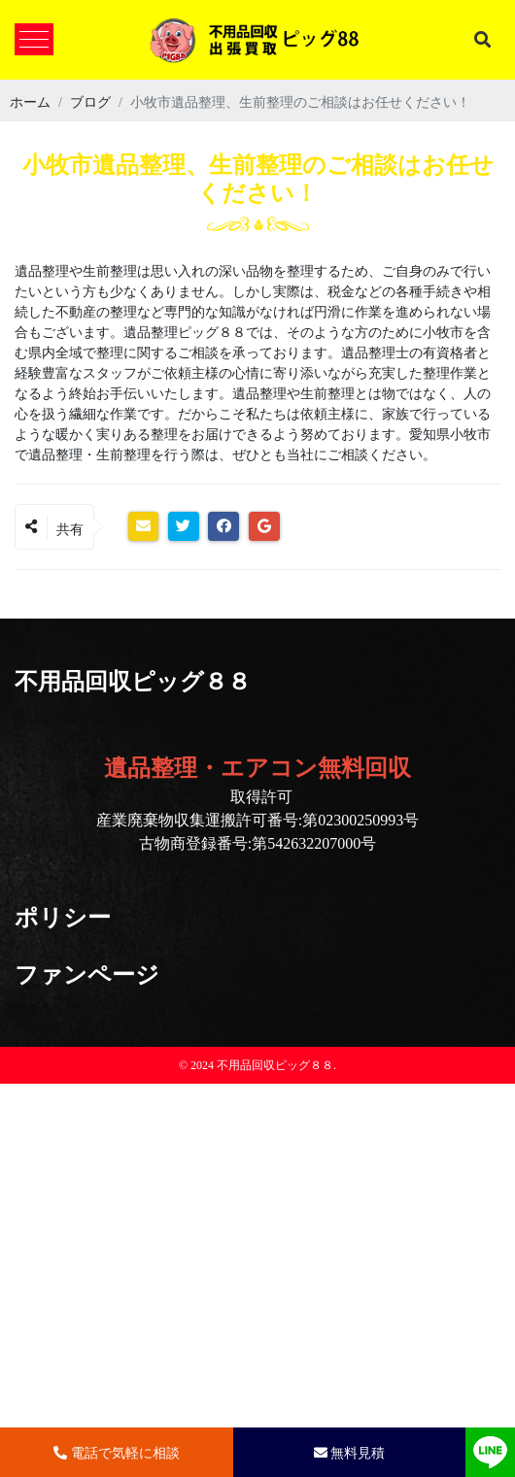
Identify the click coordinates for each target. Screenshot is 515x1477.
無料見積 (350, 1452)
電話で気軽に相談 (116, 1452)
